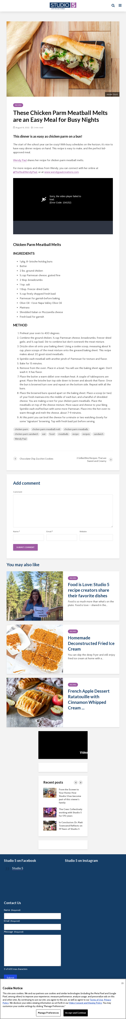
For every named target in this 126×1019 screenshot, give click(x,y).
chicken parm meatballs (76, 429)
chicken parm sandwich (26, 434)
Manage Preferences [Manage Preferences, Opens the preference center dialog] (48, 1012)
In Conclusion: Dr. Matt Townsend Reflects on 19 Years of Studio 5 (71, 825)
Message (13, 931)
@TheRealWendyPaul (25, 172)
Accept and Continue (75, 1012)
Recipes (18, 105)
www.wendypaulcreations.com (61, 172)
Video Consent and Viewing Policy (85, 1003)
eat (43, 434)
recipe (75, 434)
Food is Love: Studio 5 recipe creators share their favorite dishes (88, 590)
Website (83, 532)
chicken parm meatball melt (46, 429)
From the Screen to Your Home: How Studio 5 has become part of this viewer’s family (70, 796)
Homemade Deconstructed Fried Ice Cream (91, 643)
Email (49, 532)
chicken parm (21, 429)
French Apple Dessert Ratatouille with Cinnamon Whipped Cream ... (89, 699)
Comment (17, 492)
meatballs (63, 434)
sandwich (98, 434)
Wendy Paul (20, 160)
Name (16, 532)
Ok (122, 983)
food (51, 434)
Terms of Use (96, 999)
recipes (86, 434)
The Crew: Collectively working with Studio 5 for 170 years (70, 812)
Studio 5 (17, 868)
